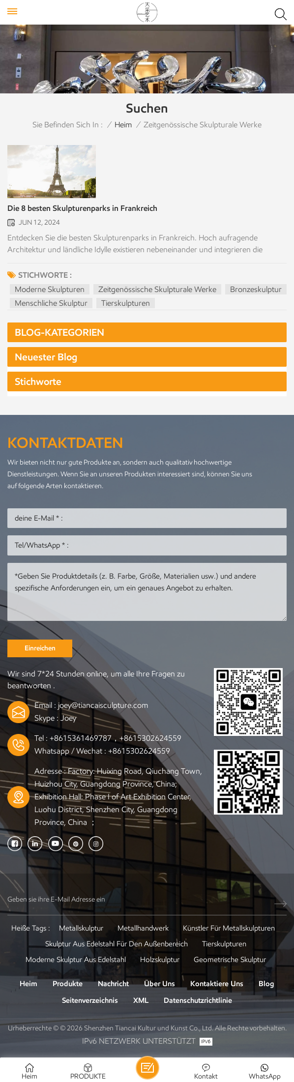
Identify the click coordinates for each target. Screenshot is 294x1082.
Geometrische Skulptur (230, 959)
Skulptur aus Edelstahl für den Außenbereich (116, 943)
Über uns (159, 983)
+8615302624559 (139, 751)
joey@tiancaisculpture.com (103, 705)
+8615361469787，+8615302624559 (115, 738)
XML (140, 1000)
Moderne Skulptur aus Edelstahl (76, 959)
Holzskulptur (159, 959)
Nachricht (113, 983)
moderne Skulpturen (50, 289)
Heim (123, 124)
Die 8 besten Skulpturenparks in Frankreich (82, 208)
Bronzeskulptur (256, 289)
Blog (266, 983)
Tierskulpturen (125, 303)
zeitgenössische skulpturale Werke (157, 289)
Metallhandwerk (143, 928)
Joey (68, 718)
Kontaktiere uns (216, 983)
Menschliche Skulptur (51, 303)
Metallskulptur (81, 928)
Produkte (68, 983)
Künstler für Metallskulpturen (229, 928)
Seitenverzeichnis (90, 1000)
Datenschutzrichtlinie (198, 1000)
